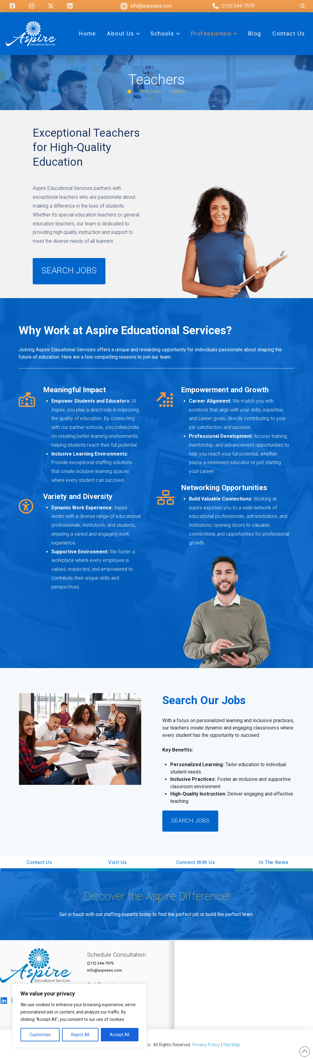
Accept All (119, 1034)
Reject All (80, 1034)
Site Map (231, 1044)
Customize (40, 1034)
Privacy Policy (206, 1044)
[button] (39, 864)
